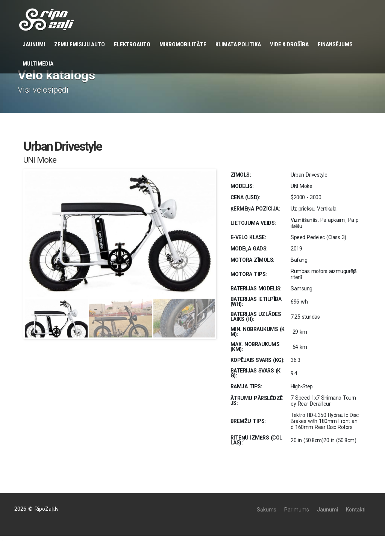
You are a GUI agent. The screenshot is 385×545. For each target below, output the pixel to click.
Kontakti (355, 510)
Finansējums (335, 44)
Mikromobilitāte (182, 44)
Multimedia (38, 63)
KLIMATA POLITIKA (238, 44)
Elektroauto (132, 44)
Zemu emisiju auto (79, 44)
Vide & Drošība (289, 44)
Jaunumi (34, 44)
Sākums (266, 510)
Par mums (296, 510)
